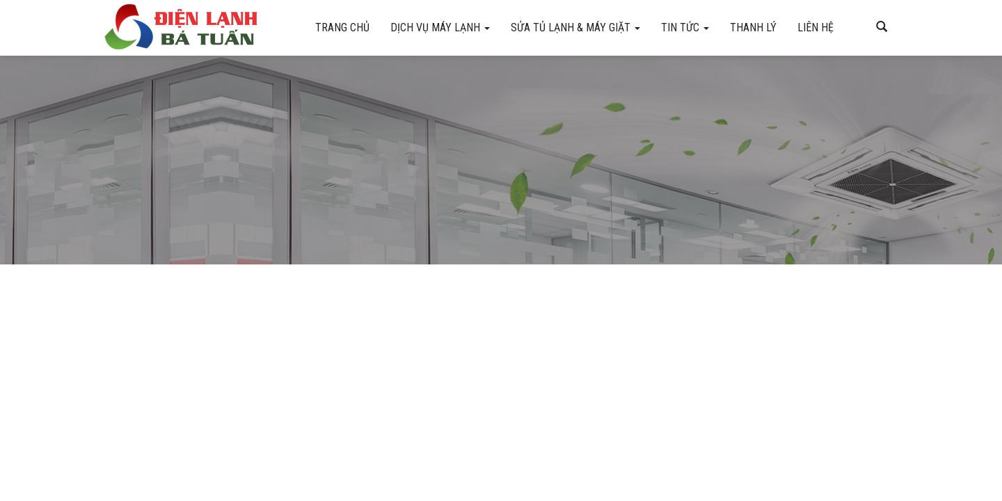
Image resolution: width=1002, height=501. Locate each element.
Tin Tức (685, 27)
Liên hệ (815, 27)
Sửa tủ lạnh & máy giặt (575, 27)
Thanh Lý (753, 27)
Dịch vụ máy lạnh (440, 27)
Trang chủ (342, 27)
